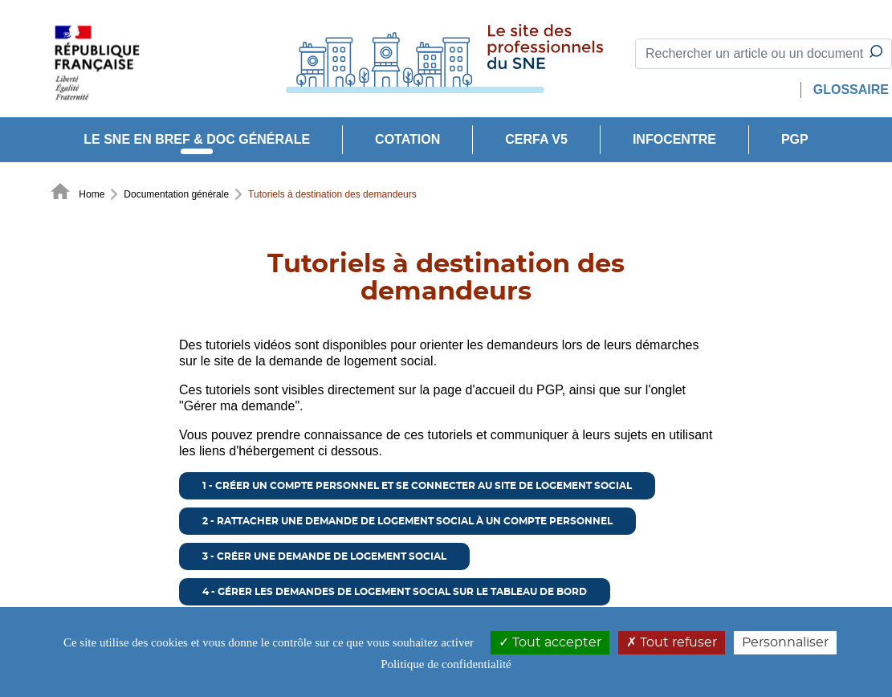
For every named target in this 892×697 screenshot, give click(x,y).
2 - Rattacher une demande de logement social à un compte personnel (407, 521)
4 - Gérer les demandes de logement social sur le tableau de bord (394, 592)
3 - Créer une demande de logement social (324, 556)
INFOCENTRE (674, 139)
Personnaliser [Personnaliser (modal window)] (785, 642)
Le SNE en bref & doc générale (196, 139)
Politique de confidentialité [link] (446, 664)
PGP (795, 139)
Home (77, 193)
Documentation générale (176, 194)
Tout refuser (671, 642)
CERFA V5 (536, 139)
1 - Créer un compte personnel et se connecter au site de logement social (417, 486)
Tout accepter (550, 642)
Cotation (407, 139)
